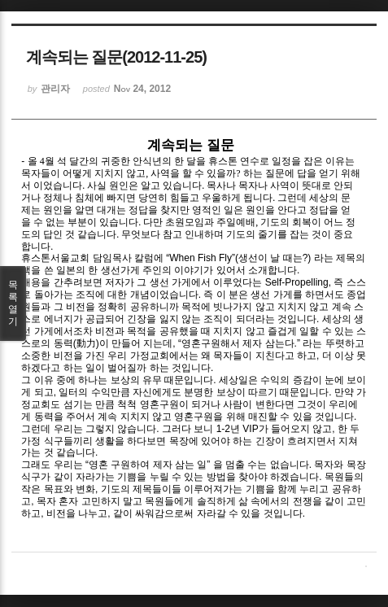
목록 (13, 303)
